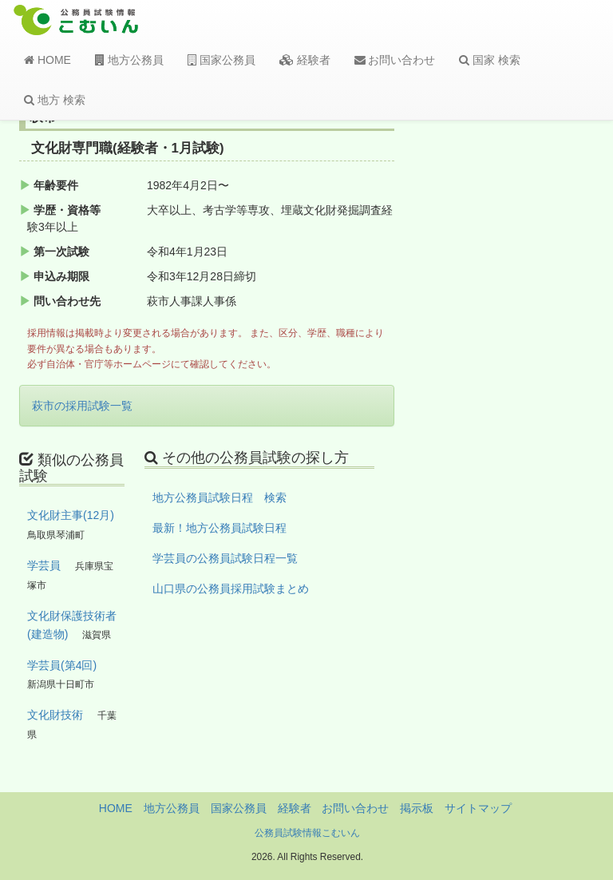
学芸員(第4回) (62, 665)
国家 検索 (489, 60)
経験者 (304, 60)
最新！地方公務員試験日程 (219, 527)
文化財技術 (55, 714)
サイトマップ (478, 808)
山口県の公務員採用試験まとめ (230, 588)
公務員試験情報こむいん (307, 832)
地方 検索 (54, 99)
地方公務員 (129, 60)
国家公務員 (221, 60)
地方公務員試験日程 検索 (219, 497)
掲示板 (416, 808)
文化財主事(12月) (70, 515)
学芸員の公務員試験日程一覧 (225, 558)
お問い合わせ (395, 60)
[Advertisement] (532, 369)
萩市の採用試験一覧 (82, 405)
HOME (47, 60)
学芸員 (44, 565)
